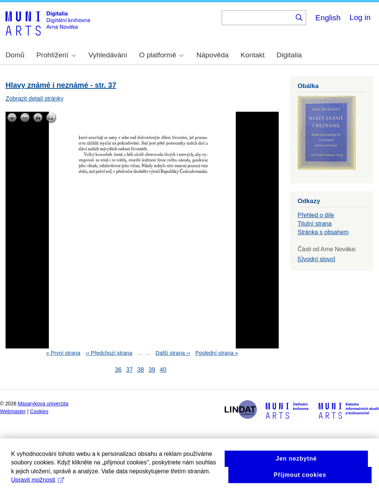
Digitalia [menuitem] (289, 54)
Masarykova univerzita (43, 404)
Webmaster (13, 411)
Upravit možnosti (37, 486)
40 (163, 370)
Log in (359, 17)
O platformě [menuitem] (161, 54)
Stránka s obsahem (323, 232)
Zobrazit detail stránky (35, 98)
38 (140, 370)
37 (129, 370)
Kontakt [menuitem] (253, 54)
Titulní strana (315, 223)
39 (151, 370)
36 (118, 370)
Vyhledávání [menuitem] (107, 54)
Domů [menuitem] (15, 54)
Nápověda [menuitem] (213, 54)
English (328, 17)
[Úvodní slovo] (316, 259)
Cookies (39, 411)
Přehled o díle (316, 215)
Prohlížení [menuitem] (56, 54)
